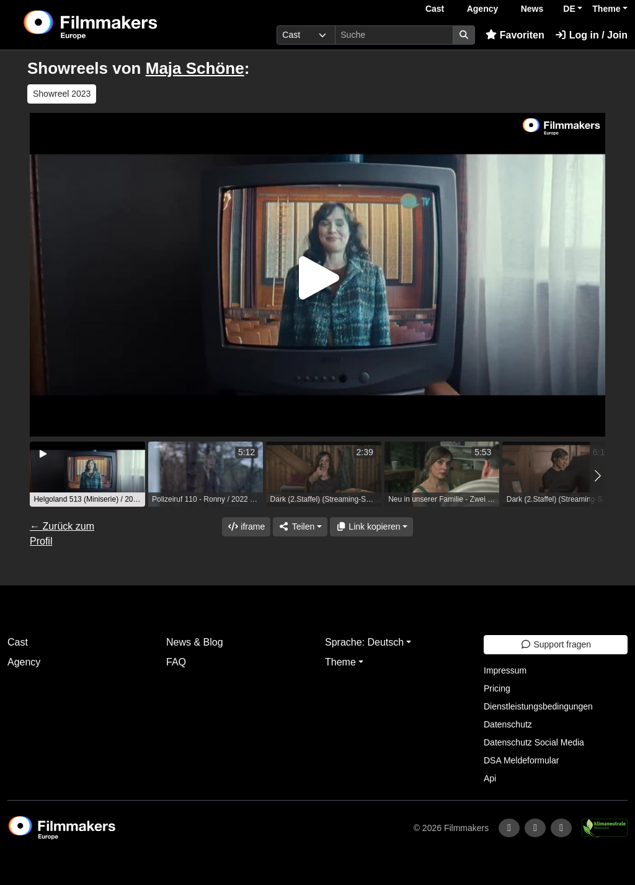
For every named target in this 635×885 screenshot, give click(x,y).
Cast (434, 9)
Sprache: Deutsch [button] (364, 642)
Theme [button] (606, 9)
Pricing (497, 688)
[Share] (300, 526)
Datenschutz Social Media (534, 742)
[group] (87, 474)
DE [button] (569, 9)
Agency (483, 9)
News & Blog (194, 642)
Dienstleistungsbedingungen (538, 706)
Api (490, 778)
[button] (597, 476)
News (532, 9)
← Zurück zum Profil (62, 533)
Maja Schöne (195, 68)
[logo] (120, 25)
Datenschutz (508, 724)
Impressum (505, 670)
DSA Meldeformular (521, 760)
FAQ (176, 662)
